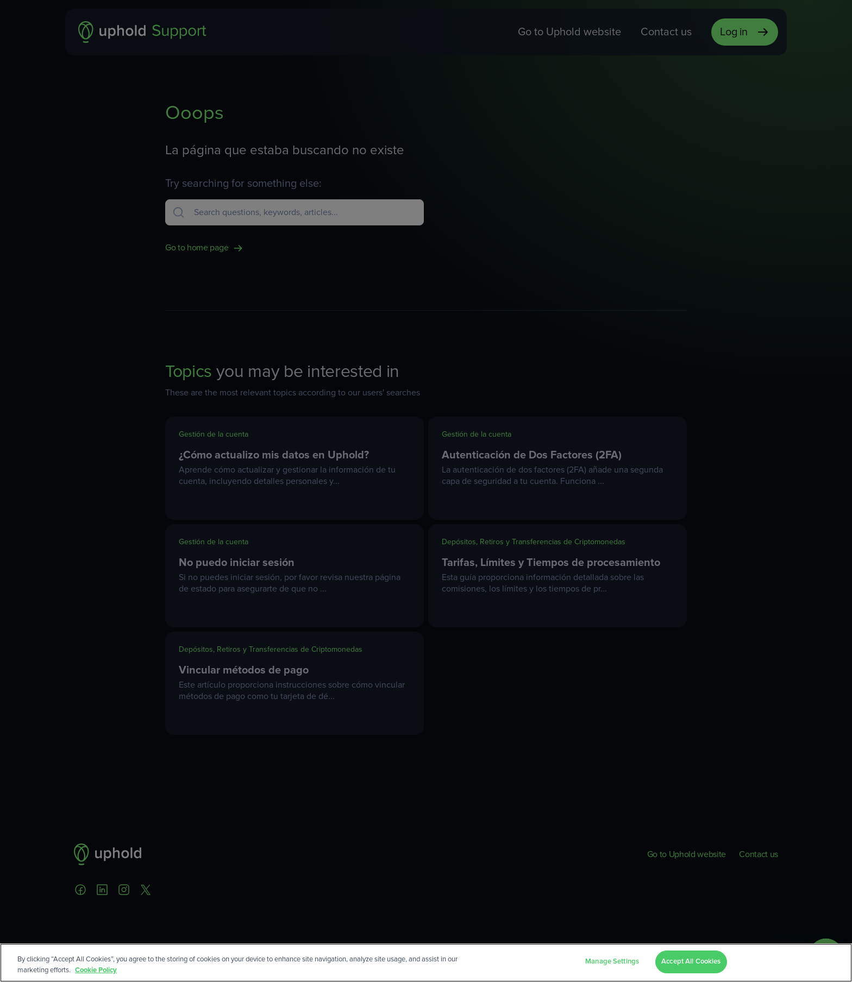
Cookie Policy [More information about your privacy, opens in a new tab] (96, 970)
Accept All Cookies (691, 961)
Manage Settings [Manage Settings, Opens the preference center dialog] (612, 961)
